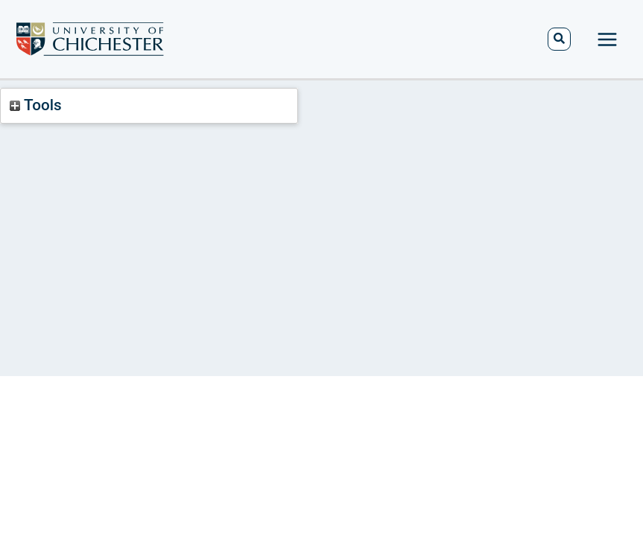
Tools (35, 105)
